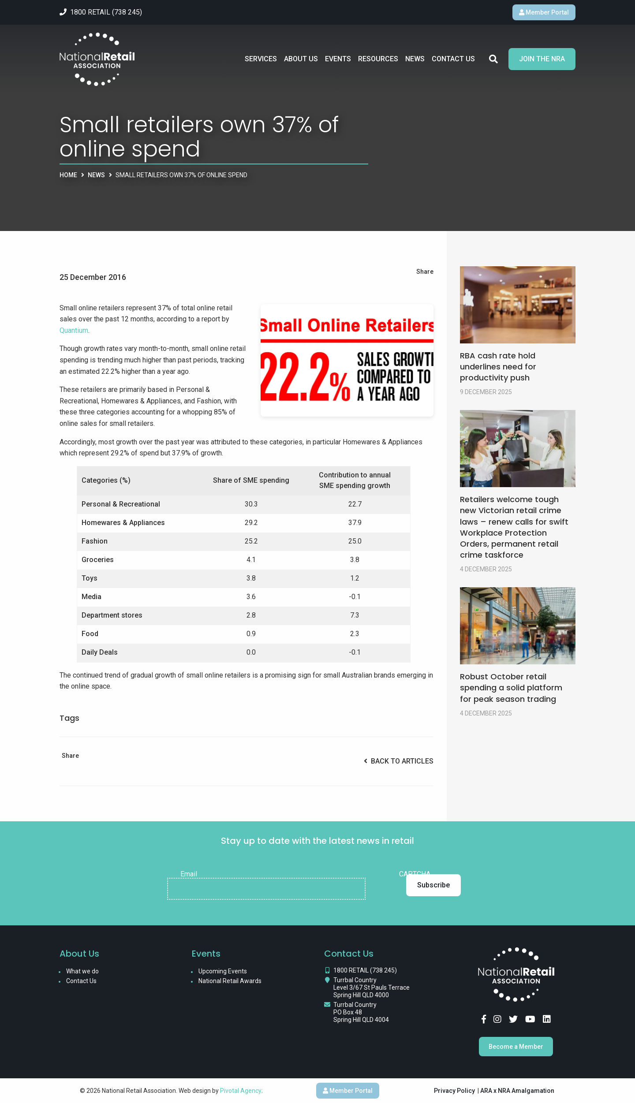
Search (493, 59)
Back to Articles (398, 761)
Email (188, 874)
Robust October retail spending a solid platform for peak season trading (511, 687)
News (415, 59)
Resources (378, 59)
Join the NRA (542, 59)
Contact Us (453, 59)
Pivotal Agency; (241, 1090)
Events (338, 59)
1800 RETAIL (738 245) (365, 970)
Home (68, 175)
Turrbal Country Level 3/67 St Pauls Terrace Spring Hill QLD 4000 (371, 987)
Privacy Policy (454, 1091)
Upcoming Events (222, 971)
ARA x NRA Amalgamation (517, 1091)
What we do (82, 971)
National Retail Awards (229, 980)
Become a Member (516, 1046)
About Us (301, 59)
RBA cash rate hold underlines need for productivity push (498, 366)
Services (261, 59)
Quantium (74, 330)
